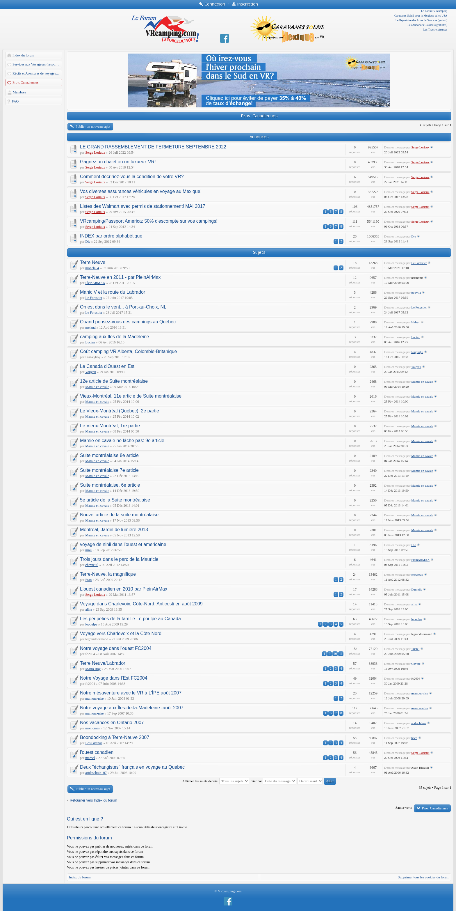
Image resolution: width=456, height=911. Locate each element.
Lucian (90, 342)
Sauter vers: (404, 808)
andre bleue (418, 723)
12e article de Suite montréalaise (114, 381)
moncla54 (92, 268)
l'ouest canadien (96, 752)
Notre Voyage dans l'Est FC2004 (113, 678)
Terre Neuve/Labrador (102, 663)
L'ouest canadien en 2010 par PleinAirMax (123, 588)
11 (341, 654)
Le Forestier (419, 263)
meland (90, 327)
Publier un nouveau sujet (93, 126)
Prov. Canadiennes (25, 82)
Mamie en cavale (97, 387)
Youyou (90, 372)
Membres (19, 92)
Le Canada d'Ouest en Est (107, 366)
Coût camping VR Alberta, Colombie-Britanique (128, 351)
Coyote (416, 663)
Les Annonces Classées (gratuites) (427, 24)
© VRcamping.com (228, 891)
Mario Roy (92, 669)
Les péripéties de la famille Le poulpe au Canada (130, 618)
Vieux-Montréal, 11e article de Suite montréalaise (130, 396)
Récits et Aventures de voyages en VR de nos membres (38, 73)
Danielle (416, 589)
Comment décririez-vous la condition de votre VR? (132, 176)
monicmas (92, 728)
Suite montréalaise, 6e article (110, 485)
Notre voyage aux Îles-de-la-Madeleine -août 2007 (132, 707)
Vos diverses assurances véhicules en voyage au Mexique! (141, 191)
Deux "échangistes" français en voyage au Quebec (132, 767)
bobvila (416, 292)
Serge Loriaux (95, 152)
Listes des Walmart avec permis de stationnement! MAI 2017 (142, 206)
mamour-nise (94, 698)
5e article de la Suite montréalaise (115, 499)
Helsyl (415, 322)
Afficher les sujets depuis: (215, 781)
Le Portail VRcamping (434, 11)
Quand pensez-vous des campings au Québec (128, 321)
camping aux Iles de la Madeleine (114, 336)
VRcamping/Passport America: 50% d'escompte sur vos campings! (149, 221)
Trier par (273, 781)
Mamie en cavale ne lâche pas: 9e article (122, 440)
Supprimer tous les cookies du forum (423, 877)
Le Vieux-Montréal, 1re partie (110, 425)
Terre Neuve (92, 262)
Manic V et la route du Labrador (112, 292)
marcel (90, 758)
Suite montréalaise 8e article (109, 455)
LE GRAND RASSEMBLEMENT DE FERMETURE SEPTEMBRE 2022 (153, 146)
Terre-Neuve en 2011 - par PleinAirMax (120, 277)
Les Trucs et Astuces (435, 29)
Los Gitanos (93, 743)
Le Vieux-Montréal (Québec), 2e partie (119, 410)
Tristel (415, 649)
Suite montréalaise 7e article (109, 470)
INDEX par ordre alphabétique (111, 235)
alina (88, 609)
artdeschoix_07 (95, 773)
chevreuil (91, 565)
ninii (88, 550)
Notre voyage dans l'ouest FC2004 (116, 648)
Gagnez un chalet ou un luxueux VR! (118, 161)
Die (87, 242)
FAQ (15, 101)
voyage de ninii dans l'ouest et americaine (123, 544)
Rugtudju (417, 352)
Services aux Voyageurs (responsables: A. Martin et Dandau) (38, 64)
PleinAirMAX (95, 283)
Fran (88, 580)
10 (335, 654)
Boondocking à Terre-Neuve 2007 (114, 737)
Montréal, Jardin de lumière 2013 (114, 529)
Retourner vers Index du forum (93, 800)
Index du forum (23, 55)
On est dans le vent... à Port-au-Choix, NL (123, 306)
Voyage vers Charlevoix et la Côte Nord (120, 633)
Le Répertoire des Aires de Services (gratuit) (421, 20)
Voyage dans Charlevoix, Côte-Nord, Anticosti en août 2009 (141, 603)
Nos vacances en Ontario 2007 (112, 722)
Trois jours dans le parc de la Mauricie (119, 559)
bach (414, 738)
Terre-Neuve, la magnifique (108, 574)
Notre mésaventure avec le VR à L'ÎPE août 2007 (130, 692)
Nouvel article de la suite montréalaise (119, 514)
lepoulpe (91, 624)
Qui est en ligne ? (85, 818)
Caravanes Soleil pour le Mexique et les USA (420, 15)
